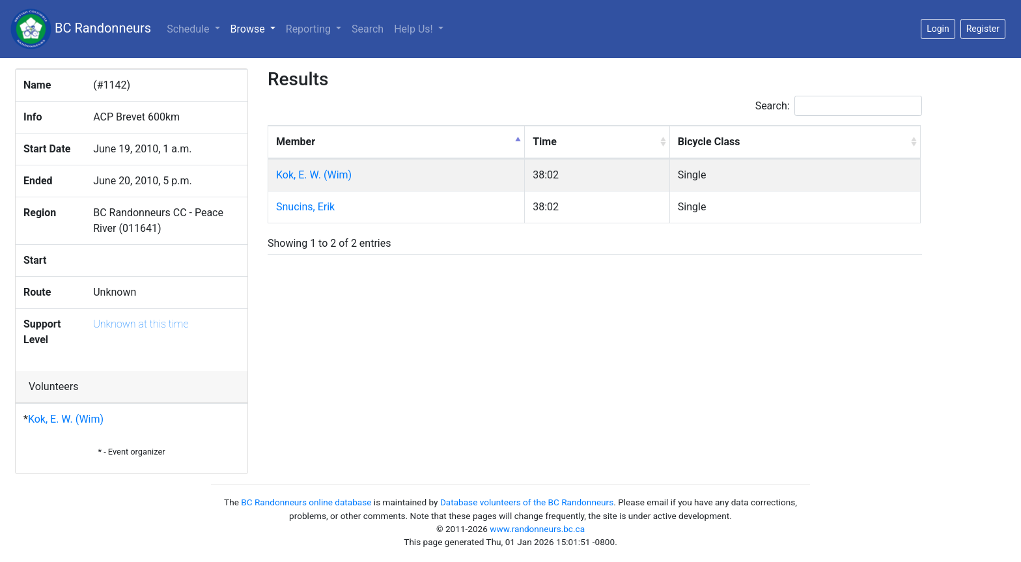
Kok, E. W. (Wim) (66, 419)
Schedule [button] (189, 29)
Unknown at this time (140, 324)
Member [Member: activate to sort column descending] (295, 141)
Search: (838, 106)
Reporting (309, 29)
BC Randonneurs (80, 28)
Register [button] (983, 28)
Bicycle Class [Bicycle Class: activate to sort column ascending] (709, 141)
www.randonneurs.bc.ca (537, 529)
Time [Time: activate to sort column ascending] (545, 141)
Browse (256, 28)
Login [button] (938, 28)
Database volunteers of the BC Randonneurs (526, 502)
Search (368, 29)
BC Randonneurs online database (306, 502)
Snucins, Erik (305, 207)
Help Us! (414, 29)
